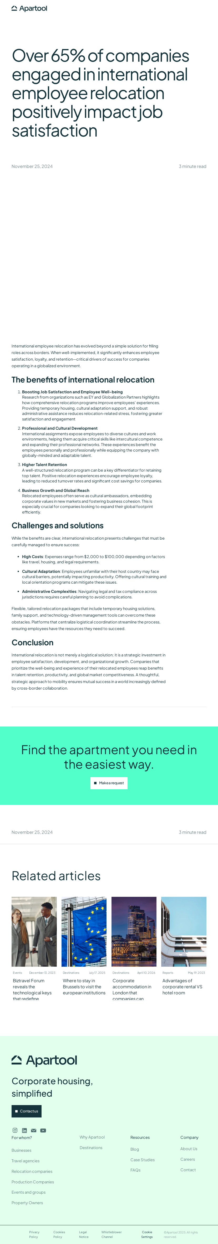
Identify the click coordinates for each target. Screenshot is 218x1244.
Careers (187, 1159)
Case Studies (142, 1159)
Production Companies (33, 1181)
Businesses (21, 1150)
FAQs (135, 1170)
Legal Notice (84, 1234)
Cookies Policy (59, 1234)
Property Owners (27, 1202)
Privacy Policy (34, 1234)
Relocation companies (32, 1171)
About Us (188, 1148)
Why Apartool (92, 1137)
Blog (134, 1149)
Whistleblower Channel (112, 1234)
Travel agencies (25, 1160)
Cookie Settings (147, 1234)
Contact (188, 1169)
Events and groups (28, 1192)
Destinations (91, 1147)
